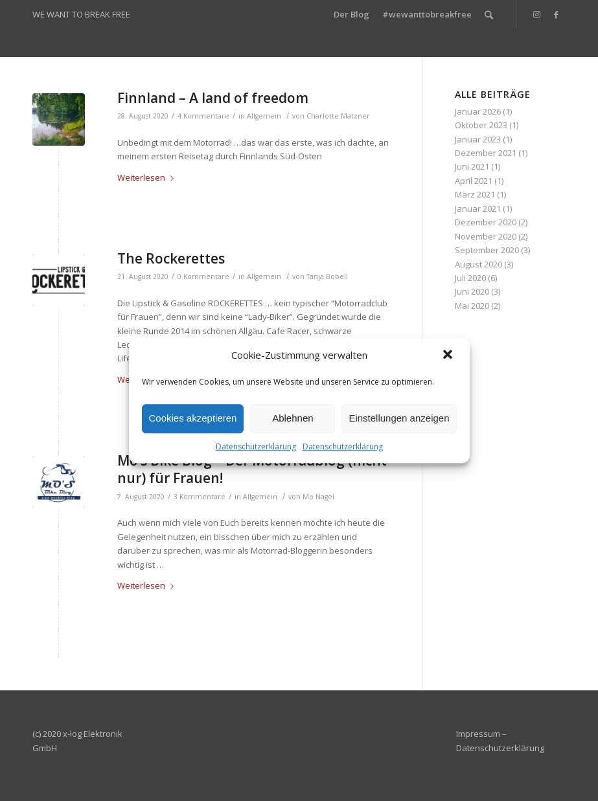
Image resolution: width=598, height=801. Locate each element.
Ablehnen (292, 417)
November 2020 (485, 236)
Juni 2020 (472, 291)
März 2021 (475, 194)
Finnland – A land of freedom (212, 98)
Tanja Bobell (327, 276)
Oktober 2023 (481, 125)
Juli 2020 (470, 278)
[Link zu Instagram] (536, 14)
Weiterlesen (148, 177)
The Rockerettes (171, 258)
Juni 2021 (472, 166)
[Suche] (489, 14)
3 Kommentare (199, 496)
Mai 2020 (472, 305)
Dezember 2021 (485, 153)
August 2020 (478, 264)
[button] (449, 355)
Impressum (478, 733)
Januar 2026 (478, 111)
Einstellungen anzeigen (399, 417)
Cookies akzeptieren (193, 417)
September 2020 (487, 250)
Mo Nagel (318, 496)
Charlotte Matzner (338, 115)
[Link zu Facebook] (556, 14)
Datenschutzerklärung (256, 446)
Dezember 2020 (485, 222)
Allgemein (264, 115)
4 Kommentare (203, 115)
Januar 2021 (478, 208)
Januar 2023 (478, 139)
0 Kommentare (203, 276)
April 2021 (473, 180)
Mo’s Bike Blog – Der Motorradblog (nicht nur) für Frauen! (252, 469)
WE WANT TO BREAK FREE (81, 14)
